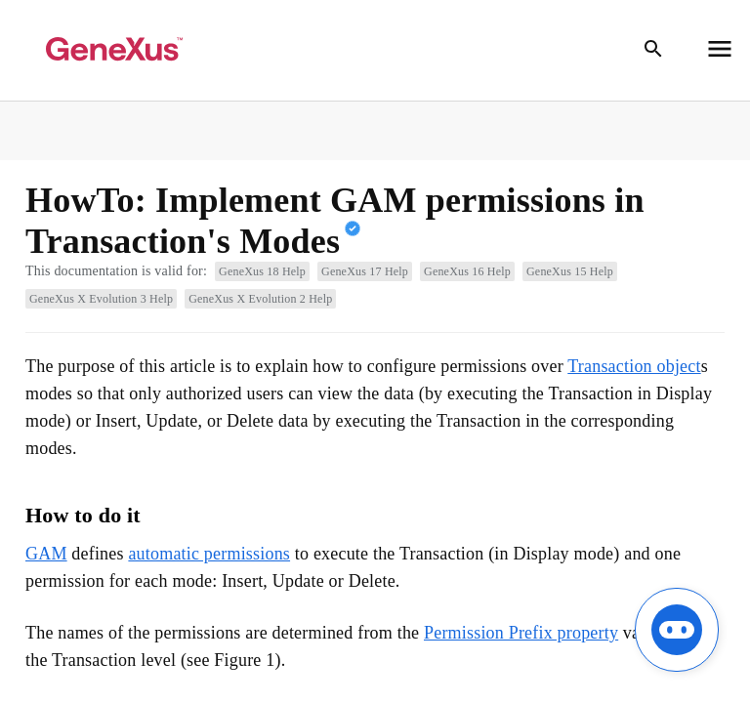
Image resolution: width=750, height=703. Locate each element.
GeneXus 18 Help (262, 271)
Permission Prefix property (521, 632)
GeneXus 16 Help (467, 271)
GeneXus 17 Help (364, 271)
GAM (46, 553)
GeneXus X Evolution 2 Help (260, 299)
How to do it (83, 515)
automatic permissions (209, 553)
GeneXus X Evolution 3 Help (101, 299)
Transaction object (633, 366)
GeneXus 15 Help (569, 271)
